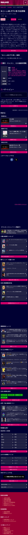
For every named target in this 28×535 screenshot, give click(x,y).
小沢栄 (12, 73)
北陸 (16, 442)
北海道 (2, 439)
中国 (2, 444)
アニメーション (18, 457)
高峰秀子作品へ (13, 139)
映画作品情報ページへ (6, 484)
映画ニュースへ (13, 346)
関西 (2, 436)
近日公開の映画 (7, 500)
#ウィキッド (10, 395)
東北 (16, 439)
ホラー (16, 463)
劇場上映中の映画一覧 (13, 279)
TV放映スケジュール (8, 530)
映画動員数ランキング (9, 519)
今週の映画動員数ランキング (7, 256)
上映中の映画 (7, 498)
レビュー (13, 19)
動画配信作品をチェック (13, 303)
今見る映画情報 (7, 532)
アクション (3, 457)
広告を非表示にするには (20, 204)
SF (1, 460)
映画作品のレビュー (8, 503)
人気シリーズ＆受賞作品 (9, 502)
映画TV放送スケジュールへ (14, 424)
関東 (16, 434)
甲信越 (2, 442)
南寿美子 (20, 72)
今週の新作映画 (7, 499)
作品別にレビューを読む (9, 505)
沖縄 (16, 447)
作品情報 (9, 7)
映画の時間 (3, 7)
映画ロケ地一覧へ (13, 469)
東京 (2, 434)
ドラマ (2, 16)
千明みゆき (21, 73)
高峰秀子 (14, 70)
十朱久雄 (13, 75)
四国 (16, 444)
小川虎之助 (14, 72)
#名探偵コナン (18, 395)
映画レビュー (14, 388)
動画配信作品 (7, 529)
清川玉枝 (18, 75)
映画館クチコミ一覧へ (13, 467)
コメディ (3, 463)
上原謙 (22, 70)
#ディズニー (3, 397)
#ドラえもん (3, 395)
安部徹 (16, 73)
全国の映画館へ (13, 451)
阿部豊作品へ (14, 126)
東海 (16, 436)
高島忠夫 (18, 70)
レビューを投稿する (13, 105)
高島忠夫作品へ (13, 152)
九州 (2, 447)
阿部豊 (13, 67)
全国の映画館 (7, 511)
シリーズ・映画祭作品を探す (13, 400)
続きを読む (13, 50)
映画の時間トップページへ (7, 487)
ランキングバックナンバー (10, 521)
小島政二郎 (14, 69)
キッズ (16, 460)
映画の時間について (13, 480)
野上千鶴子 (23, 75)
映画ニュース (7, 527)
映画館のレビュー (8, 513)
